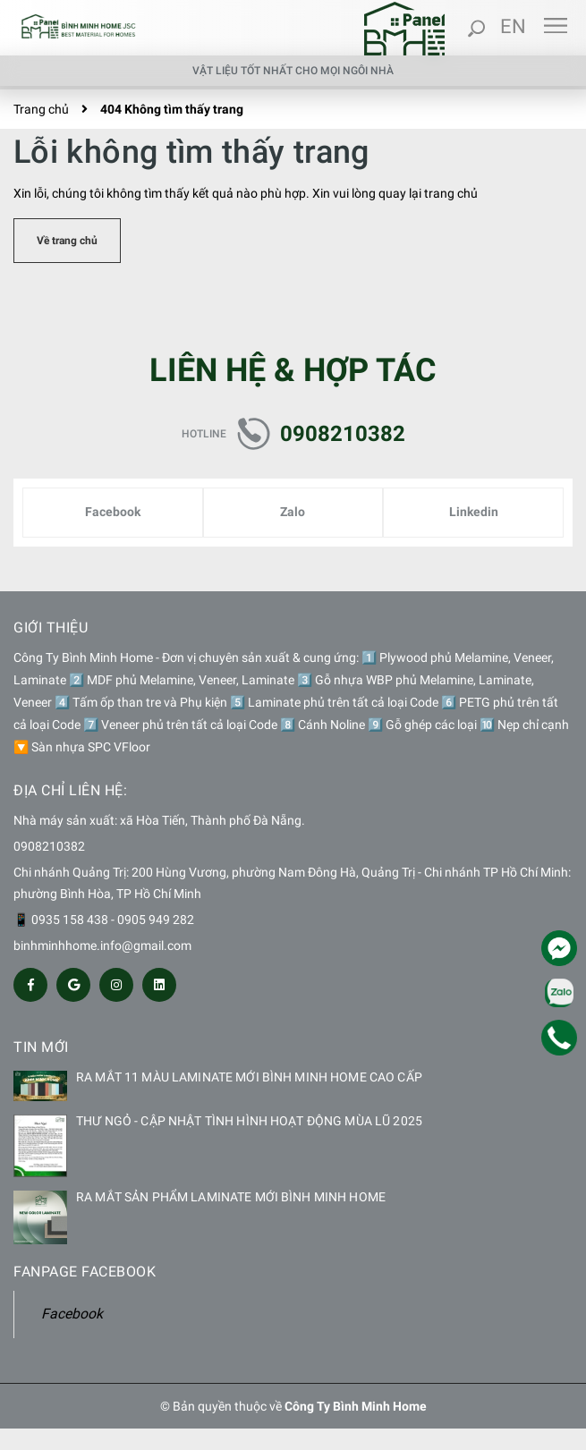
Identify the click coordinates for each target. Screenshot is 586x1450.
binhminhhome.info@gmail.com (102, 945)
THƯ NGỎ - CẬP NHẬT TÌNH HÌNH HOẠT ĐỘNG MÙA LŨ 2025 (249, 1121)
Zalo (292, 512)
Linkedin (473, 512)
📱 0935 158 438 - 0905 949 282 (103, 919)
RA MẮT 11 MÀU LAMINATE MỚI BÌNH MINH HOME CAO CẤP (249, 1077)
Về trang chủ (67, 240)
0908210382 (342, 433)
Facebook (112, 512)
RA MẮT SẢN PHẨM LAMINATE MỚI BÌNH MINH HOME (231, 1197)
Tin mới (41, 1047)
